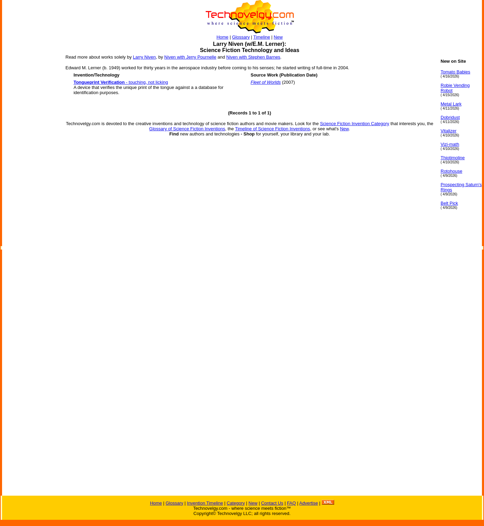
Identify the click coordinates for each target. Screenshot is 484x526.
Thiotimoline (453, 157)
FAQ (291, 503)
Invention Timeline (205, 503)
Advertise (308, 503)
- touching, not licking (120, 82)
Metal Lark (451, 104)
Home (222, 37)
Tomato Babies (455, 71)
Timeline (261, 37)
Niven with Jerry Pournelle (190, 57)
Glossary (241, 37)
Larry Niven (144, 57)
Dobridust (450, 117)
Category (236, 503)
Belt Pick (449, 203)
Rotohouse (451, 171)
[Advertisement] (29, 162)
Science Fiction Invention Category (354, 123)
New (278, 37)
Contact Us (272, 503)
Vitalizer (448, 130)
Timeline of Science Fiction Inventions (272, 128)
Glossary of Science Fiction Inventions (187, 128)
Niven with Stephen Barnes (253, 57)
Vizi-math (450, 144)
